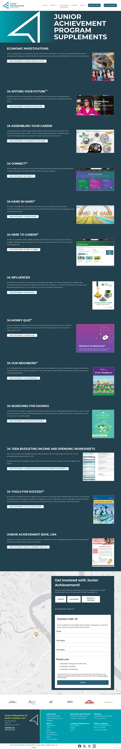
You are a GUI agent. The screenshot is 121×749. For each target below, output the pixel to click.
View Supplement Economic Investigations (26, 61)
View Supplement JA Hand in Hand (22, 216)
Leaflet (99, 693)
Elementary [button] (74, 725)
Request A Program (91, 599)
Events (74, 5)
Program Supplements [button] (79, 716)
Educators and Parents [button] (80, 714)
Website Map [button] (50, 745)
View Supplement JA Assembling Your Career (27, 141)
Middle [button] (72, 728)
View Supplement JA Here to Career (23, 249)
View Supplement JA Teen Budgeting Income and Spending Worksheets (37, 468)
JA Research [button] (51, 732)
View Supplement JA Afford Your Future (25, 106)
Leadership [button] (50, 725)
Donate (61, 599)
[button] (56, 5)
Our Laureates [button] (51, 739)
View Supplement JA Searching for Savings (26, 421)
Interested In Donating (68, 666)
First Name (61, 640)
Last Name (61, 650)
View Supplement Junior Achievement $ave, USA (28, 547)
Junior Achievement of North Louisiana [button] (102, 726)
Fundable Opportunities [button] (103, 716)
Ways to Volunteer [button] (53, 716)
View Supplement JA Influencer (21, 292)
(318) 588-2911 (10, 729)
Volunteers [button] (51, 714)
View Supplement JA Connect (21, 176)
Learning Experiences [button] (79, 723)
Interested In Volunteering (69, 669)
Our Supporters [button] (100, 718)
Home (45, 5)
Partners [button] (97, 714)
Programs (64, 5)
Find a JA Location (100, 730)
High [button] (72, 730)
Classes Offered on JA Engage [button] (54, 719)
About (53, 5)
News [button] (48, 737)
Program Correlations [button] (78, 718)
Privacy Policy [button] (30, 745)
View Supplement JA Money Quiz (22, 335)
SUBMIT (83, 682)
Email (59, 631)
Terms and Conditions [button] (17, 745)
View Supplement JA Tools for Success (25, 506)
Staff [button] (48, 728)
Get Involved (110, 5)
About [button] (49, 723)
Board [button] (48, 730)
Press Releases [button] (51, 735)
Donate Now (94, 5)
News (82, 5)
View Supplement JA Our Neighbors (23, 378)
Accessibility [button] (40, 745)
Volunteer (74, 599)
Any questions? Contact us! (64, 609)
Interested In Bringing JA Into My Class (73, 663)
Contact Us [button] (10, 727)
